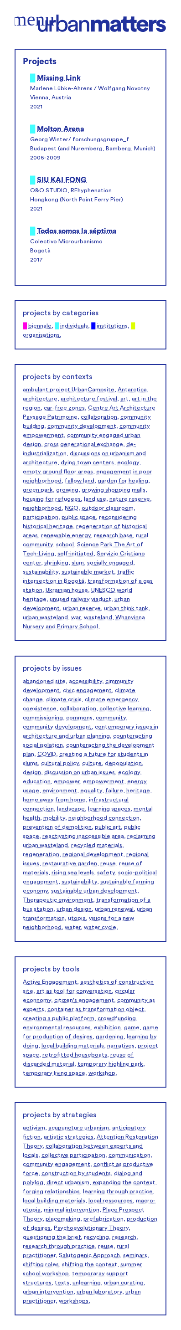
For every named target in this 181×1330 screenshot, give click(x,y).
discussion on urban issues (79, 772)
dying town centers (87, 462)
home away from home (54, 799)
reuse (108, 863)
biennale (40, 326)
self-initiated (75, 553)
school (65, 544)
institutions (112, 326)
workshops (73, 1301)
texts (62, 1282)
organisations (41, 335)
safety (106, 872)
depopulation (123, 763)
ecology (128, 462)
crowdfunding (117, 1018)
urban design (74, 909)
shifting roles (41, 1264)
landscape (71, 808)
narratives (120, 1045)
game (132, 1027)
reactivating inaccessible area (83, 836)
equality (91, 790)
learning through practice (118, 1191)
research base (113, 535)
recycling (96, 1237)
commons (79, 717)
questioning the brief (52, 1237)
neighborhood (42, 508)
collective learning (124, 708)
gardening (110, 1036)
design (32, 772)
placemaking (63, 1219)
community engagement (56, 1164)
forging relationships (51, 1191)
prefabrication (103, 1219)
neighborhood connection (104, 818)
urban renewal (114, 909)
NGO (71, 508)
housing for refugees (52, 499)
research (124, 1237)
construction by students (76, 1173)
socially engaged (110, 562)
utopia (77, 918)
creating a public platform (58, 1018)
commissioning (43, 717)
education (37, 781)
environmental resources (57, 1027)
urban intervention (48, 1291)
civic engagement (87, 690)
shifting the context (89, 1264)
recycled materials (96, 845)
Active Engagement (50, 982)
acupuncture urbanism (78, 1127)
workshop (101, 1073)
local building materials (72, 1045)
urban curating (124, 1282)
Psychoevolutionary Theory (91, 1228)
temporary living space (54, 1073)
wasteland (98, 617)
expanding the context (124, 1182)
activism (34, 1127)
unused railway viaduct (80, 599)
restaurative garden (69, 863)
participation (40, 517)
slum (78, 562)
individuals (74, 326)
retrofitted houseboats (74, 1055)
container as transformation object (95, 1009)
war (76, 617)
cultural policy (60, 763)
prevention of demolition (57, 827)
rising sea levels (73, 872)
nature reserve (129, 499)
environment (59, 790)
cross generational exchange (83, 444)
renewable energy (66, 535)
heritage (138, 790)
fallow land (79, 480)
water (73, 927)
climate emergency (111, 699)
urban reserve (82, 608)
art (124, 398)
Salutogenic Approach (89, 1255)
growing (67, 490)
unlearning (86, 1282)
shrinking (56, 562)
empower (67, 781)
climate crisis (64, 699)
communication (129, 1155)
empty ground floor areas (58, 471)
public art (108, 827)
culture (92, 763)
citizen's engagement (84, 1000)
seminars (135, 1255)
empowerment (103, 781)
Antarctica (132, 389)
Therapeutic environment (58, 900)
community (111, 717)
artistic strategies (68, 1137)
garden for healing (123, 480)
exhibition (107, 1027)
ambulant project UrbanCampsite (68, 389)
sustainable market (88, 572)
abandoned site (44, 681)
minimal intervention (71, 1209)
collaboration (99, 417)
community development (81, 426)
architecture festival (89, 398)
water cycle (100, 927)
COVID (46, 754)
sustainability (40, 572)
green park (38, 490)
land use (95, 499)
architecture (40, 398)
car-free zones (64, 408)
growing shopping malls (113, 490)
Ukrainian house (67, 590)
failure (114, 790)
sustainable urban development (94, 891)
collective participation (73, 1155)
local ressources (110, 1200)
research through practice (59, 1246)
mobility (54, 818)
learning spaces (109, 808)
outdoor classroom (108, 508)
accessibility (85, 681)
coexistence (40, 708)
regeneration (41, 854)
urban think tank (126, 608)
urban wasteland (45, 617)
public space (79, 517)
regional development (92, 854)
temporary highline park (110, 1064)
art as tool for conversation (74, 991)
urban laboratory (99, 1291)
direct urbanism (68, 1182)
